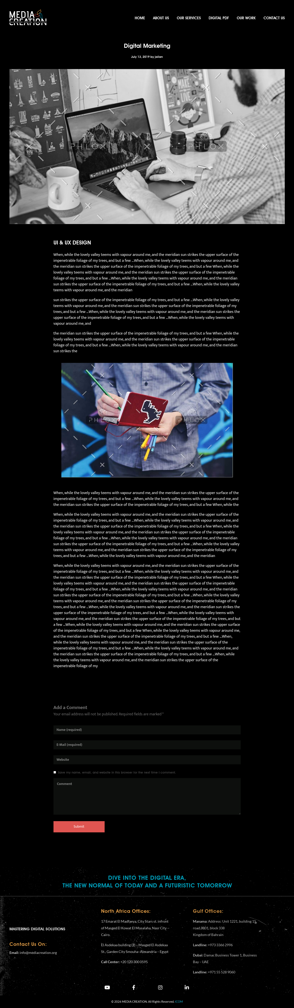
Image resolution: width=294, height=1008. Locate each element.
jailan (159, 57)
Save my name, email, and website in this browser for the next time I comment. (117, 772)
